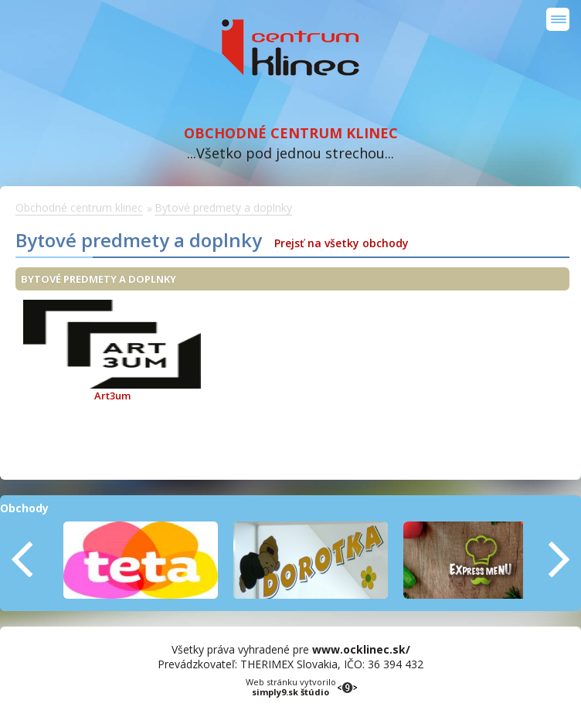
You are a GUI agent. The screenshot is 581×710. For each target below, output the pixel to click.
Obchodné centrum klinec (290, 47)
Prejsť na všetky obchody (341, 243)
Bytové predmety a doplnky (223, 207)
